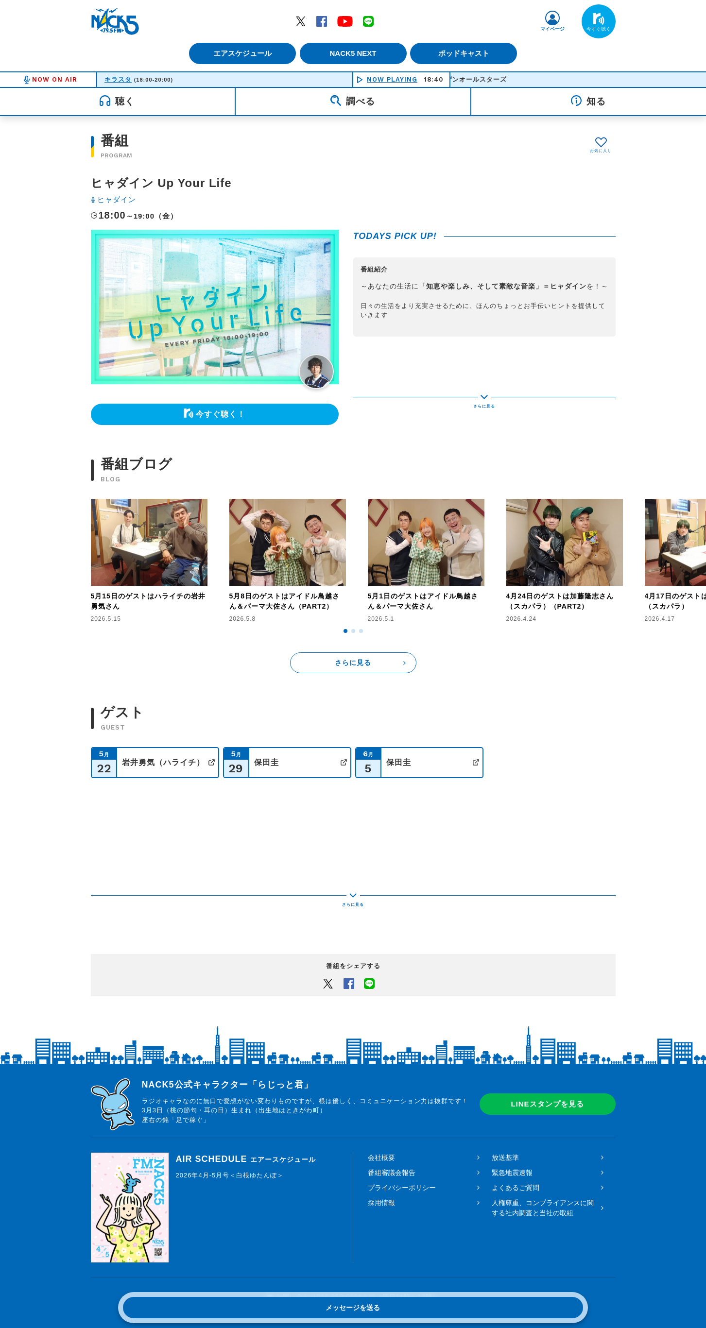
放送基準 (505, 1123)
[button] (345, 631)
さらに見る (353, 662)
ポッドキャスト (467, 53)
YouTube (345, 21)
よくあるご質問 (515, 1154)
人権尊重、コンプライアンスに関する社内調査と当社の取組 (543, 1174)
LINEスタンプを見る (547, 1070)
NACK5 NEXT (352, 53)
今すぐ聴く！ (220, 414)
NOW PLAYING (392, 79)
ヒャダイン (116, 199)
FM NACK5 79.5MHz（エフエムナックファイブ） (115, 21)
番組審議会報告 (391, 1138)
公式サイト (211, 762)
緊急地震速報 (512, 1138)
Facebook (321, 21)
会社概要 (381, 1123)
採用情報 (381, 1169)
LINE (368, 21)
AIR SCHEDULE (246, 1125)
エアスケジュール (239, 53)
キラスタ (118, 79)
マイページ (552, 29)
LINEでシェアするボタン (369, 949)
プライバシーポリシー (402, 1154)
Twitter (301, 21)
